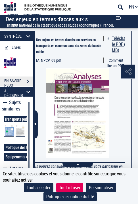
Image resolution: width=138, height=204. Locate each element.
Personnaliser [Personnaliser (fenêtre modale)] (101, 187)
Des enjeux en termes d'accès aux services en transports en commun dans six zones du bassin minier (68, 45)
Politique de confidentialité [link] (70, 197)
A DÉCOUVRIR (18, 92)
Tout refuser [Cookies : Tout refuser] (69, 187)
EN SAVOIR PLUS (18, 82)
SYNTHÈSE (18, 36)
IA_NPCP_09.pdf (48, 60)
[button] (128, 72)
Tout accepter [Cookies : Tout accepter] (39, 187)
